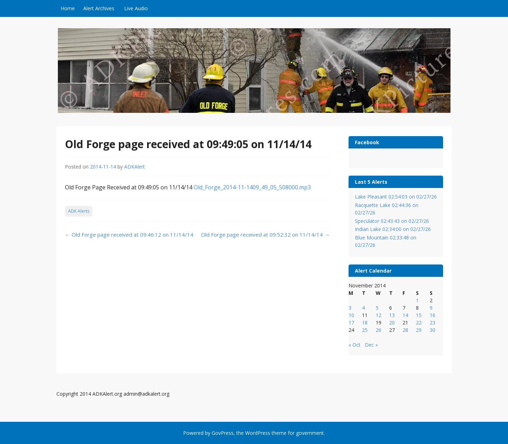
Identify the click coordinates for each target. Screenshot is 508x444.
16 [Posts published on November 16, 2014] (432, 315)
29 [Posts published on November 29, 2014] (419, 330)
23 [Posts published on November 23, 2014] (432, 322)
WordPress (257, 433)
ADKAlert (134, 166)
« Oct (355, 344)
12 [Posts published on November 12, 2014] (378, 315)
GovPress (223, 433)
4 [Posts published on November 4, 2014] (363, 307)
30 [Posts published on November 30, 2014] (432, 330)
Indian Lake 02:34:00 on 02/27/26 (393, 229)
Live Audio (136, 8)
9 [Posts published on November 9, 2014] (431, 307)
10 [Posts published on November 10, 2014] (351, 315)
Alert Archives (98, 8)
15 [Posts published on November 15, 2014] (419, 315)
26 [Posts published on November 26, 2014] (378, 330)
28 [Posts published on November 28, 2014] (405, 330)
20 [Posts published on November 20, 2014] (392, 322)
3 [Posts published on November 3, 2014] (350, 307)
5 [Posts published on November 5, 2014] (377, 307)
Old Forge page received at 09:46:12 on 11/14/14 (129, 234)
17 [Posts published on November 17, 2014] (351, 322)
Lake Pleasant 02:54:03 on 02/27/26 (396, 196)
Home (68, 8)
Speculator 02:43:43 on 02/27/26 (392, 221)
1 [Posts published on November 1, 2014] (417, 300)
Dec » (371, 344)
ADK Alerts (78, 211)
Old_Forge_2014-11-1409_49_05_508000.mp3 (252, 187)
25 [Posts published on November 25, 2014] (365, 330)
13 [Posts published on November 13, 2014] (392, 315)
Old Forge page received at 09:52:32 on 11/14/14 (265, 234)
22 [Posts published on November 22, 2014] (419, 322)
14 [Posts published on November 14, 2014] (405, 315)
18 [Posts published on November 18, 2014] (365, 322)
